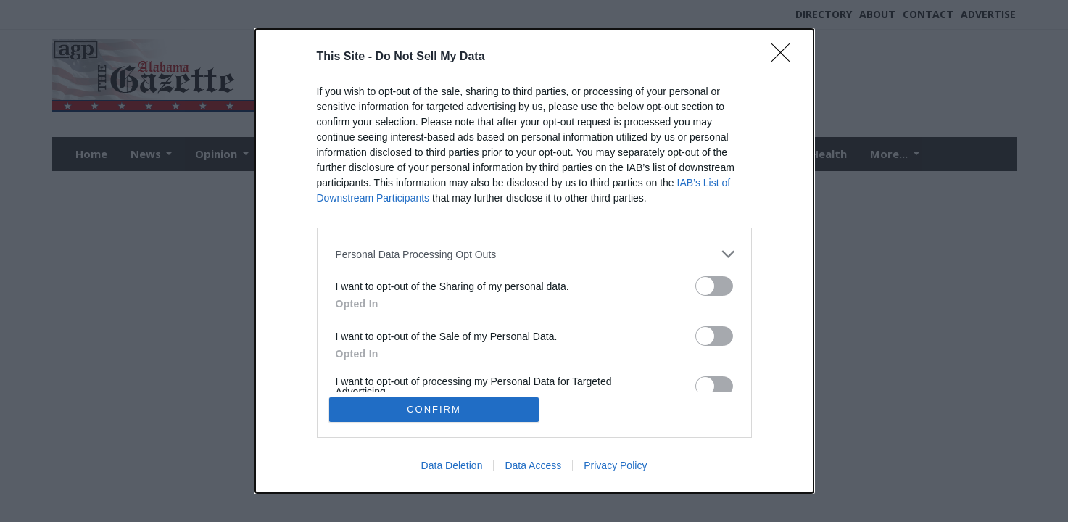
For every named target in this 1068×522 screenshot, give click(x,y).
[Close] (785, 57)
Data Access (533, 465)
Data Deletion (452, 465)
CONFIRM (434, 409)
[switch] (714, 286)
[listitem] (534, 254)
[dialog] (534, 261)
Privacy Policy (615, 465)
